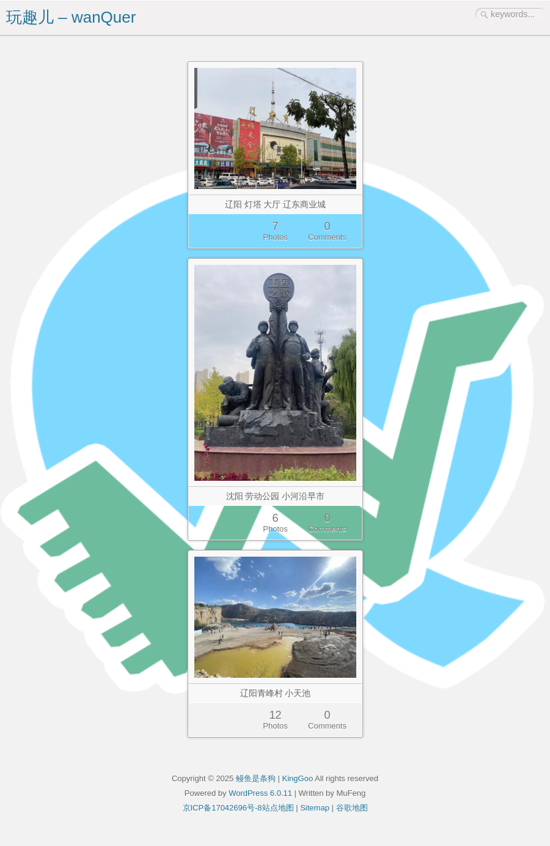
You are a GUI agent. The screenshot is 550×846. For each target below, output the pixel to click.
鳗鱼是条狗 (256, 778)
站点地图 (278, 807)
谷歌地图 (352, 807)
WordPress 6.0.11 (260, 793)
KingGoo (298, 778)
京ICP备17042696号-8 (222, 807)
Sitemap (314, 807)
